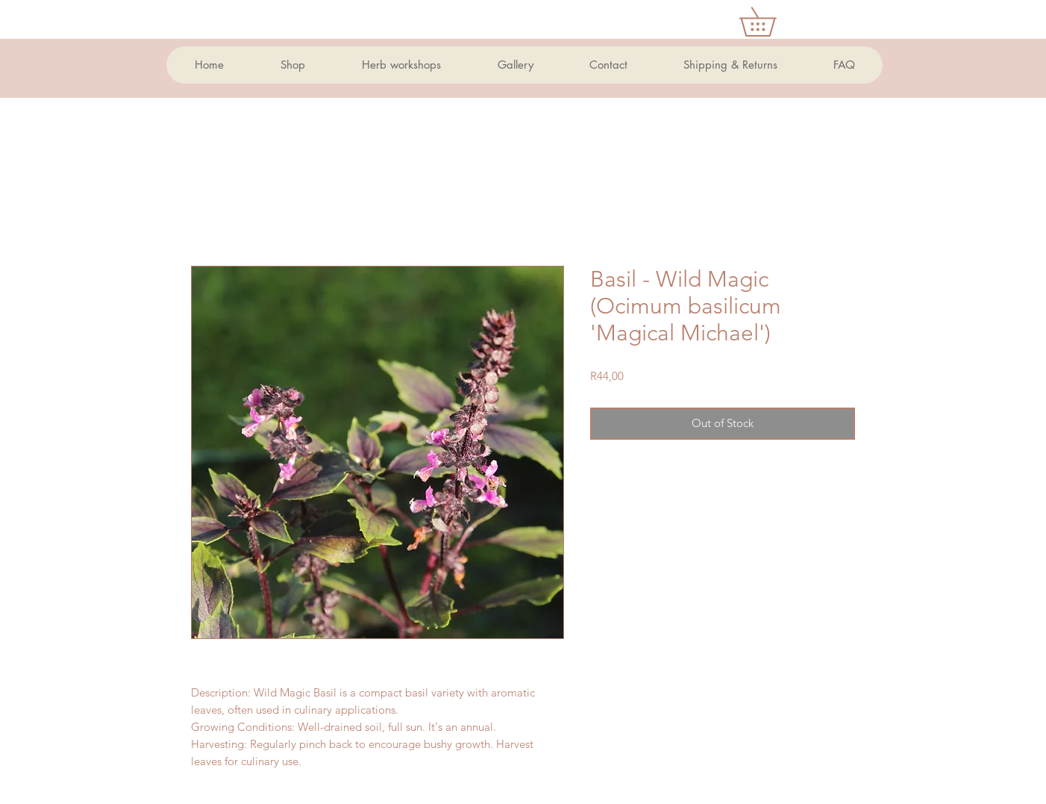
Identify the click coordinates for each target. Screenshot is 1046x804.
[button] (771, 22)
